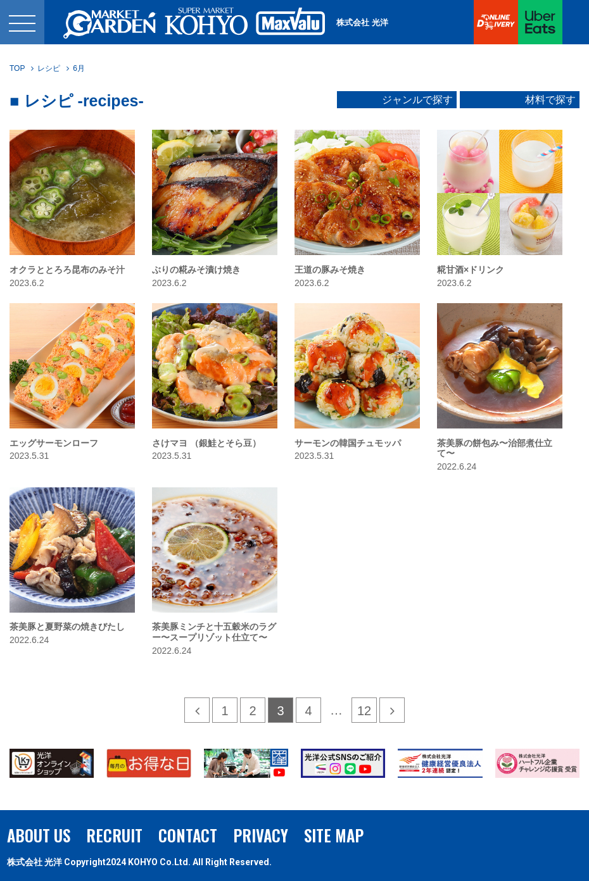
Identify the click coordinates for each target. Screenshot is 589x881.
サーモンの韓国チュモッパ (347, 443)
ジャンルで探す (417, 100)
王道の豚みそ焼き (329, 270)
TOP (17, 68)
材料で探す (550, 100)
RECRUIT (114, 835)
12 (364, 711)
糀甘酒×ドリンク (470, 270)
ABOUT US (38, 835)
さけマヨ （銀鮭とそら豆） (206, 443)
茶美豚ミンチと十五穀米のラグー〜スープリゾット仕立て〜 (214, 632)
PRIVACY (260, 835)
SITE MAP (334, 835)
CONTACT (187, 835)
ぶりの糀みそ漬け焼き (196, 270)
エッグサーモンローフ (54, 443)
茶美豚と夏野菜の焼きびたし (67, 627)
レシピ (48, 68)
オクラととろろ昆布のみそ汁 (67, 270)
